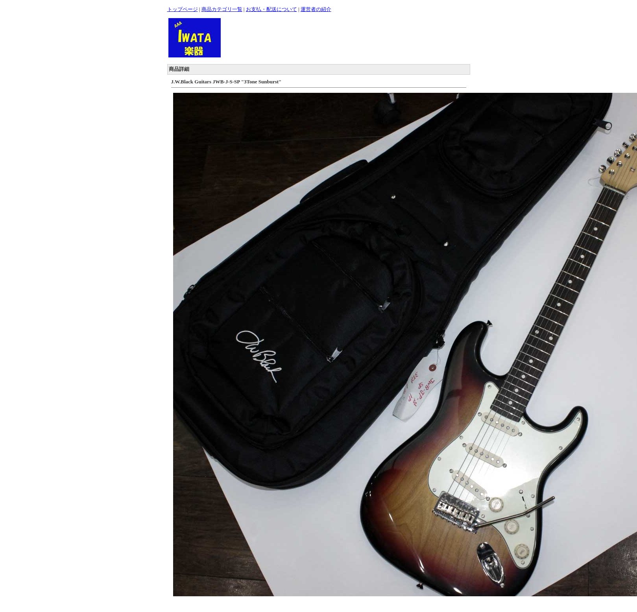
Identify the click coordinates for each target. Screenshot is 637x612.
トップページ (182, 9)
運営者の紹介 (316, 9)
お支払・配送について (271, 9)
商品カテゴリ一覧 (221, 9)
